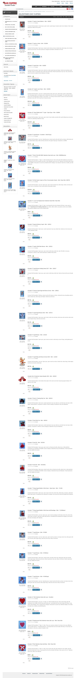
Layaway (5, 108)
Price (63, 16)
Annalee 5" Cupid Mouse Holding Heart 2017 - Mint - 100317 (42, 268)
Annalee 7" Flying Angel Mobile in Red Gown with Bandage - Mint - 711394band (46, 510)
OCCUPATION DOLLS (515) (9, 36)
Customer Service (7, 101)
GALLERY (52, 6)
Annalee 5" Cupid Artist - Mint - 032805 (37, 65)
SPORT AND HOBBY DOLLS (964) (10, 38)
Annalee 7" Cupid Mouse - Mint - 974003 (37, 532)
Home (19, 11)
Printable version (69, 11)
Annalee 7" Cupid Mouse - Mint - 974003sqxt (38, 576)
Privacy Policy (6, 114)
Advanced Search (20, 8)
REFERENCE (44, 6)
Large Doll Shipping (7, 105)
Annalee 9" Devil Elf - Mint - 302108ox (37, 464)
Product (61, 16)
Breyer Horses (6, 116)
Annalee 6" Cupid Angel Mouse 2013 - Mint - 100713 (40, 312)
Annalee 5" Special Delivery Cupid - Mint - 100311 (39, 224)
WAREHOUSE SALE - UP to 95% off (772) (10, 22)
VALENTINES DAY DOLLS (29, 11)
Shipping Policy (6, 103)
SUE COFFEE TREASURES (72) (10, 55)
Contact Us (6, 99)
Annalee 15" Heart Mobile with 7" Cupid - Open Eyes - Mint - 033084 (44, 112)
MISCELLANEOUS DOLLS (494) (10, 46)
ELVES (61, 6)
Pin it (24, 38)
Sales (69, 16)
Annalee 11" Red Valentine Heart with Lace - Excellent (40, 597)
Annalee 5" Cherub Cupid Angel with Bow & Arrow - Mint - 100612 (43, 290)
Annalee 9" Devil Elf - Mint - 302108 (36, 442)
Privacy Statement (7, 110)
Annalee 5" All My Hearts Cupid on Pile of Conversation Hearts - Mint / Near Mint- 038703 (49, 180)
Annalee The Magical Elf (8, 118)
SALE (69, 6)
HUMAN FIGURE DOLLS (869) (9, 48)
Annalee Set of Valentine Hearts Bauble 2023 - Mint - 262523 (42, 376)
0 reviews (36, 67)
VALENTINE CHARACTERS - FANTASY (39, 11)
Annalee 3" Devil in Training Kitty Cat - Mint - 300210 (40, 398)
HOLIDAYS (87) (7, 19)
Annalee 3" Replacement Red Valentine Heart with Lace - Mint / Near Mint (45, 620)
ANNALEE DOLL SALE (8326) (9, 24)
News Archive (6, 80)
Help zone (5, 97)
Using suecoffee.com (7, 120)
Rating (72, 16)
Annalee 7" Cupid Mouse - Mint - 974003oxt (38, 553)
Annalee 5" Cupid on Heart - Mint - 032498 (38, 43)
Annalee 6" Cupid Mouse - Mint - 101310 (37, 334)
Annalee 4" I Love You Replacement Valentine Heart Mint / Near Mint (44, 200)
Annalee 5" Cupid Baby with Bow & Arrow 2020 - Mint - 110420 (42, 356)
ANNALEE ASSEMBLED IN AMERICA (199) (9, 58)
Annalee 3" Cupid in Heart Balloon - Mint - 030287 (39, 21)
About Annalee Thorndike (8, 112)
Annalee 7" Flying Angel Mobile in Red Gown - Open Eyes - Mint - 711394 (45, 488)
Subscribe (10, 80)
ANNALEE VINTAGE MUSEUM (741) (10, 29)
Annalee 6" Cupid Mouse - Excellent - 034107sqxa (39, 134)
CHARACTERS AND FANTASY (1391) (9, 41)
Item (58, 16)
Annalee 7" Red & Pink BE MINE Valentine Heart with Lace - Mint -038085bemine (47, 155)
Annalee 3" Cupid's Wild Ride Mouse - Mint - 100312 (40, 246)
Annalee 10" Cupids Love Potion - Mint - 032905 (39, 89)
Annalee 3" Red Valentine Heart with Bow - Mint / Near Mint (42, 644)
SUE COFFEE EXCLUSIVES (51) (10, 53)
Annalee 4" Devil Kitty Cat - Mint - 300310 (37, 420)
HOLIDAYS (22, 11)
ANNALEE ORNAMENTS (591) (9, 31)
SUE (36, 6)
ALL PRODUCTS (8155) (8, 61)
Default (66, 16)
